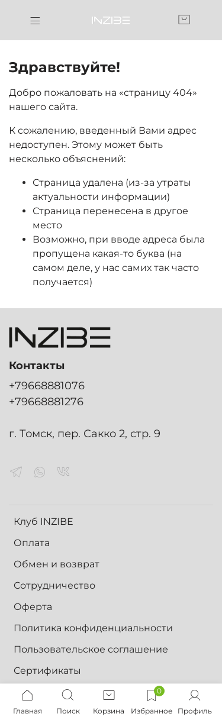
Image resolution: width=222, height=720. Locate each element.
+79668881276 (46, 401)
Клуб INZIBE (43, 521)
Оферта (33, 606)
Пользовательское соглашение (91, 649)
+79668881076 (47, 385)
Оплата (32, 542)
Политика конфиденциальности (93, 628)
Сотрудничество (54, 585)
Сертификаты (47, 670)
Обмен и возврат (56, 564)
